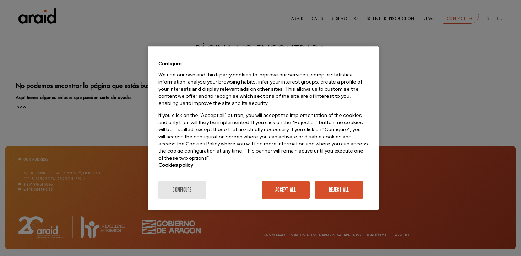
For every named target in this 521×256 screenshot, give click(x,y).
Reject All (339, 190)
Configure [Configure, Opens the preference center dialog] (182, 190)
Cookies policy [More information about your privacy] (175, 165)
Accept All (285, 190)
